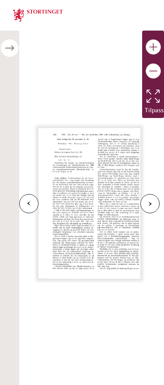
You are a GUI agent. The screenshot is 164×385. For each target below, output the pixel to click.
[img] (38, 14)
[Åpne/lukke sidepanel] (9, 48)
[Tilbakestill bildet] (153, 96)
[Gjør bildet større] (153, 47)
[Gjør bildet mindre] (153, 71)
